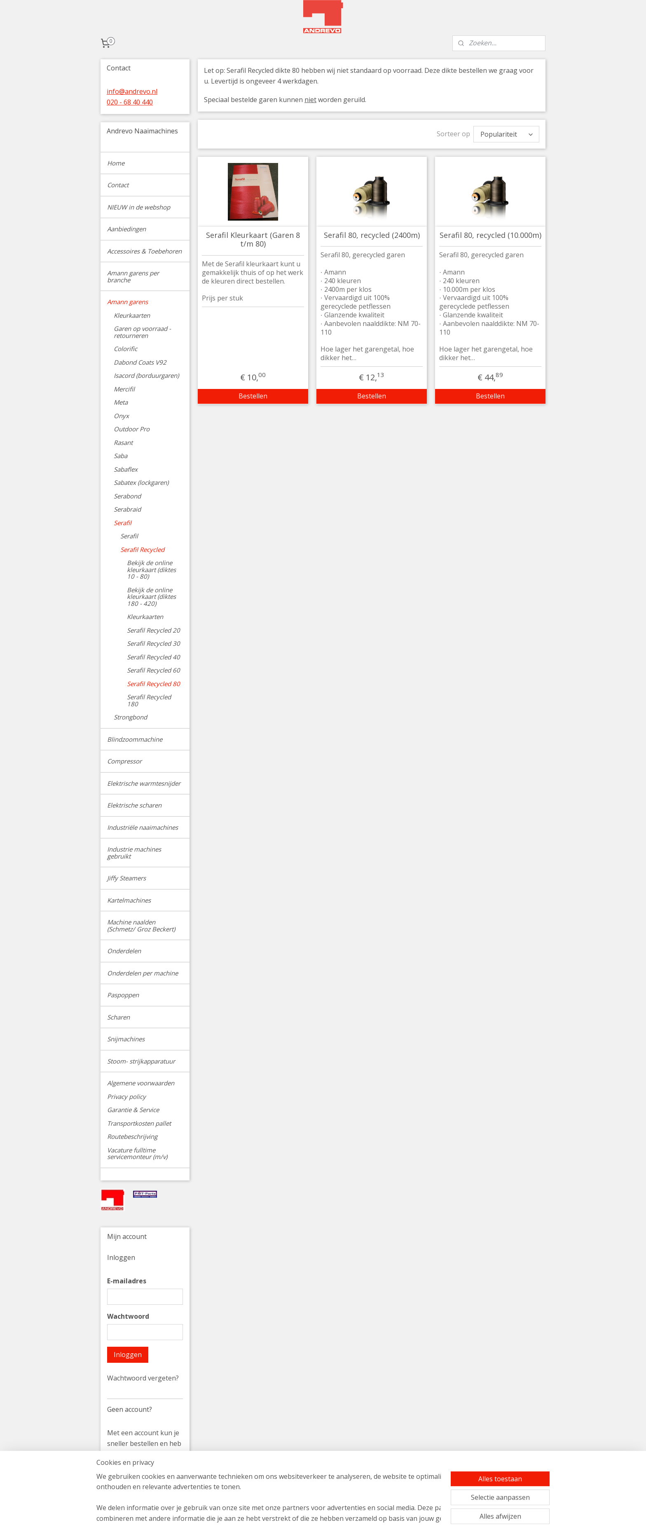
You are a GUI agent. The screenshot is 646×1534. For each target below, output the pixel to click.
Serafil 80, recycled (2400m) (371, 235)
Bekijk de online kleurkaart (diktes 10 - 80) (151, 569)
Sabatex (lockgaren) (141, 482)
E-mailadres (126, 1280)
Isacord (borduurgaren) (146, 375)
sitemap (361, 1519)
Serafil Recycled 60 (153, 670)
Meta (121, 402)
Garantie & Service (133, 1110)
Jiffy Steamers (126, 878)
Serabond (127, 496)
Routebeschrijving (132, 1136)
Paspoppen (123, 995)
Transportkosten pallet (139, 1123)
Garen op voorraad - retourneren (142, 332)
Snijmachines (126, 1039)
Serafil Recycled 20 (153, 630)
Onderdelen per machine (142, 973)
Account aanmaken (143, 1486)
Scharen (118, 1017)
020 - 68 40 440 (130, 102)
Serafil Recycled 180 (149, 700)
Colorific (125, 349)
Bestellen (253, 395)
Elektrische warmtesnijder (143, 783)
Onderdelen (124, 951)
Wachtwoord (128, 1316)
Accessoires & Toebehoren (144, 251)
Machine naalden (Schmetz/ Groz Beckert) (141, 925)
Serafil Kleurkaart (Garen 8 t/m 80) (253, 240)
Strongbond (130, 717)
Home (115, 163)
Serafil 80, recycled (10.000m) (490, 235)
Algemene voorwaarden (140, 1083)
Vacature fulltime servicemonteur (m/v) (137, 1153)
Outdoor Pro (132, 429)
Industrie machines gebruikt (134, 852)
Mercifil (124, 389)
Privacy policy (126, 1096)
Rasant (123, 442)
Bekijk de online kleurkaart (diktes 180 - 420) (151, 597)
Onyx (121, 416)
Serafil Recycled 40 (153, 657)
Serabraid (127, 509)
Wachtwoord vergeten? (143, 1378)
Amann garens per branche (133, 276)
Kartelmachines (129, 900)
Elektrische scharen (134, 805)
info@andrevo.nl (132, 91)
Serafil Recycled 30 (153, 643)
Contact (118, 185)
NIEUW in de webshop (138, 207)
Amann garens (127, 302)
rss (378, 1519)
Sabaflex (126, 469)
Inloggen (128, 1354)
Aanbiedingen (126, 229)
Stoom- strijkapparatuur (141, 1061)
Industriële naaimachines (142, 827)
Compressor (124, 761)
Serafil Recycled (142, 549)
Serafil (122, 523)
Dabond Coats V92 (140, 362)
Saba (120, 456)
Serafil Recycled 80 (153, 684)
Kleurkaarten (132, 315)
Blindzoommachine (134, 739)
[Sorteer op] (506, 134)
